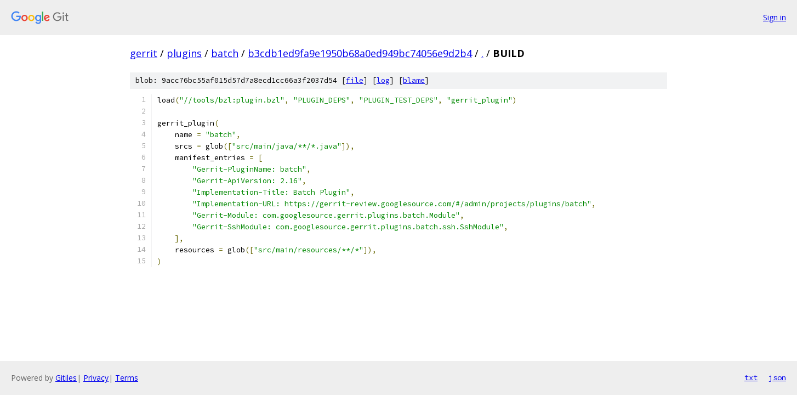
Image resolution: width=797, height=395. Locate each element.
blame (414, 80)
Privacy (96, 378)
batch (224, 53)
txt (751, 377)
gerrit (143, 53)
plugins (184, 53)
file (354, 80)
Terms (126, 378)
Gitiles (66, 378)
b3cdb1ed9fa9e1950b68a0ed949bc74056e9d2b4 (360, 53)
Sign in (774, 17)
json (777, 377)
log (383, 80)
